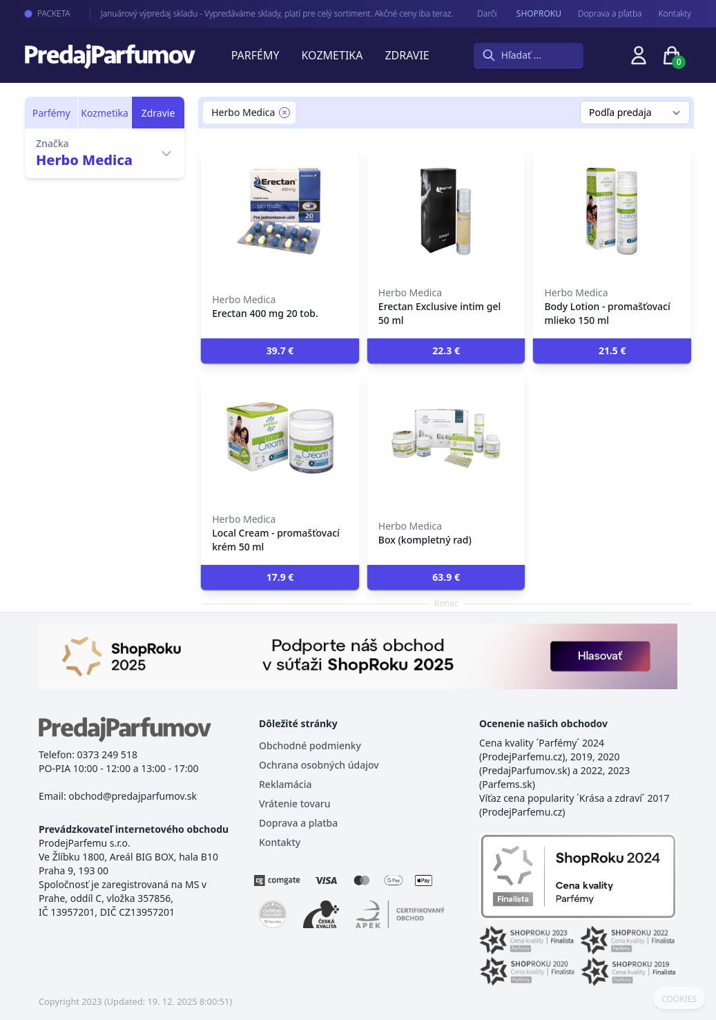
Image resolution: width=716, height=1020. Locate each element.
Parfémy (255, 55)
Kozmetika (332, 55)
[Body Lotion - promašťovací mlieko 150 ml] (612, 211)
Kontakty (675, 13)
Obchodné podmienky (310, 745)
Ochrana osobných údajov (319, 764)
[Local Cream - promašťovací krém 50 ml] (280, 438)
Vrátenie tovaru (294, 803)
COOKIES (679, 999)
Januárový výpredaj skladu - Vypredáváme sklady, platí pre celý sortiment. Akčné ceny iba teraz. (265, 13)
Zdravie (407, 55)
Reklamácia (285, 784)
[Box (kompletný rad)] (446, 438)
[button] (280, 350)
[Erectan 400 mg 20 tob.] (280, 211)
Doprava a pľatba (610, 13)
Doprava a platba (298, 822)
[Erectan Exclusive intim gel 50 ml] (446, 211)
